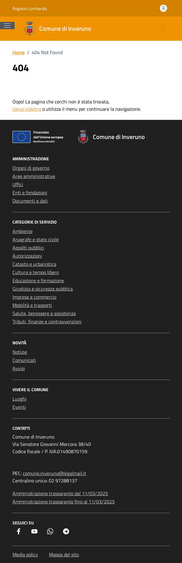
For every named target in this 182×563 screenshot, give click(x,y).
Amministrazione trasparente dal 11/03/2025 (60, 493)
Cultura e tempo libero (35, 272)
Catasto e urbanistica (34, 264)
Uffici (17, 184)
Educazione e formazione (38, 280)
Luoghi (19, 398)
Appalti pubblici (28, 247)
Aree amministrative (33, 176)
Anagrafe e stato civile (35, 239)
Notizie (19, 352)
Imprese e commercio (34, 297)
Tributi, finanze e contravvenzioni (47, 321)
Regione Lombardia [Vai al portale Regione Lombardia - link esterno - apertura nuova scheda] (29, 8)
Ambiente (22, 231)
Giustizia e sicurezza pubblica (42, 288)
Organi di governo (30, 168)
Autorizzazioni (27, 255)
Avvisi (18, 368)
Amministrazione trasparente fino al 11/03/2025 (63, 501)
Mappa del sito (64, 554)
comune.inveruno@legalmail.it (54, 473)
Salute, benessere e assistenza (44, 313)
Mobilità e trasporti (32, 305)
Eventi (19, 407)
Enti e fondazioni (29, 192)
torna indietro (26, 109)
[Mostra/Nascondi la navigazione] (7, 25)
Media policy (25, 554)
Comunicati (24, 360)
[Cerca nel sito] (163, 28)
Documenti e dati (30, 200)
